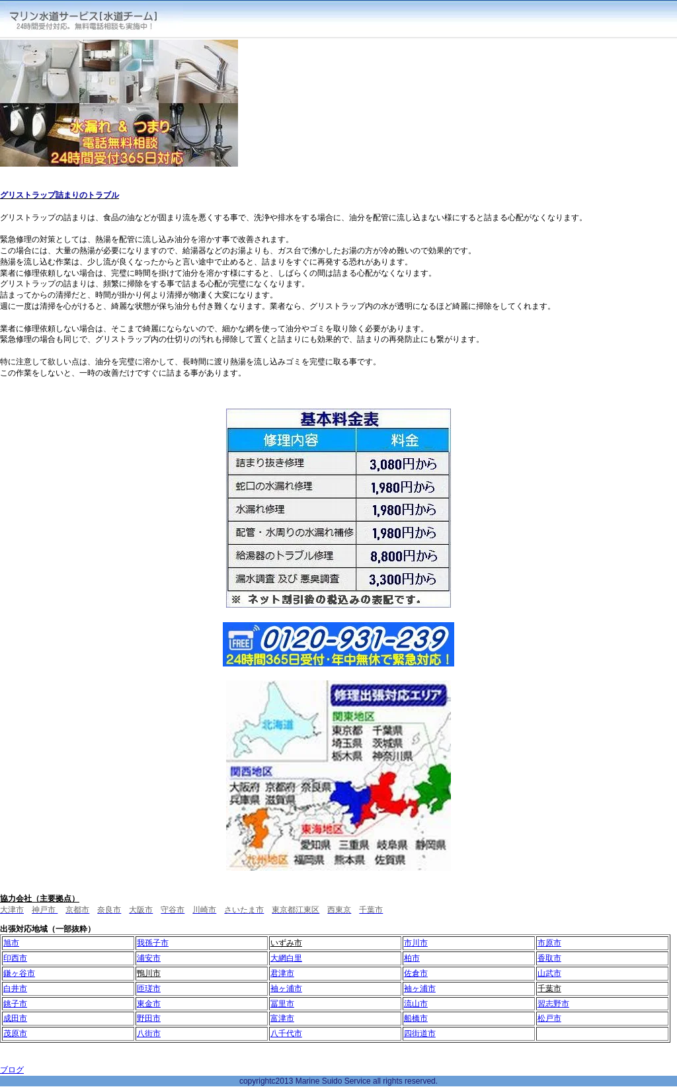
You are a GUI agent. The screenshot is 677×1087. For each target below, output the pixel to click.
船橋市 (416, 1018)
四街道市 (420, 1033)
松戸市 (549, 1018)
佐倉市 (416, 973)
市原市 (549, 942)
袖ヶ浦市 (286, 988)
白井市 (15, 988)
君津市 (282, 973)
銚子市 (15, 1003)
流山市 (416, 1003)
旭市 (11, 942)
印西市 (15, 958)
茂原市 (15, 1033)
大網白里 (286, 958)
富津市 (282, 1018)
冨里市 (282, 1003)
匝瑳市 (149, 988)
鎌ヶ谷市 (19, 973)
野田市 (149, 1018)
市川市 (416, 942)
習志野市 (553, 1003)
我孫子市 (153, 942)
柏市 (412, 958)
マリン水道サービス (93, 19)
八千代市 (286, 1033)
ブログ (12, 1069)
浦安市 (149, 958)
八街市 (149, 1033)
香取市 (549, 958)
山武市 (549, 973)
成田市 (15, 1018)
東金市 (149, 1003)
